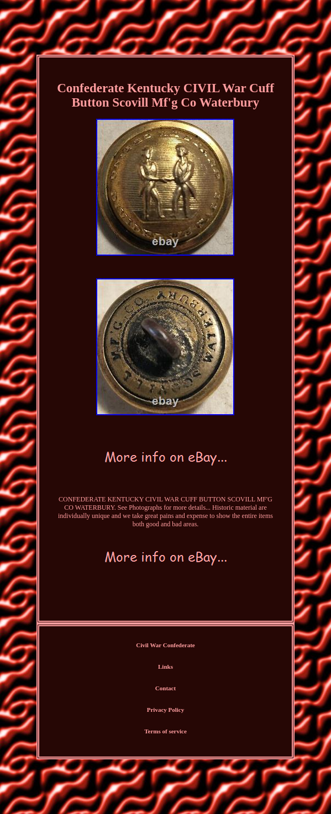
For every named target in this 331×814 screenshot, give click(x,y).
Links (165, 666)
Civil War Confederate (165, 645)
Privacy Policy (166, 709)
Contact (165, 688)
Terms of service (165, 731)
